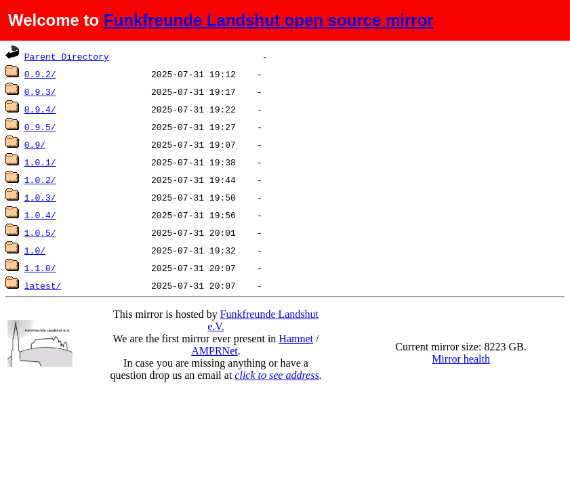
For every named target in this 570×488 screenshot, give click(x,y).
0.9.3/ (40, 91)
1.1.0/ (40, 268)
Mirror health (461, 359)
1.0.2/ (40, 180)
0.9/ (34, 144)
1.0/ (34, 250)
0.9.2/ (40, 74)
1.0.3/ (40, 197)
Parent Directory (66, 56)
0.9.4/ (40, 109)
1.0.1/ (40, 162)
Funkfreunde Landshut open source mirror (269, 20)
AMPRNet (214, 351)
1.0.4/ (40, 215)
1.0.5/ (40, 232)
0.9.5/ (40, 127)
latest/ (43, 285)
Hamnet (296, 338)
